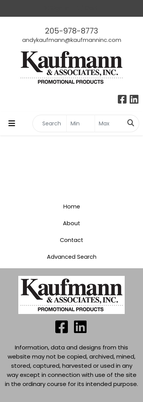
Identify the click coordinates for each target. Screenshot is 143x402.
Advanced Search (71, 257)
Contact (71, 240)
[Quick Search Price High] (109, 123)
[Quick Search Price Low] (80, 123)
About (71, 223)
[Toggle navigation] (12, 123)
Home (71, 206)
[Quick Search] (49, 123)
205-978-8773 (71, 31)
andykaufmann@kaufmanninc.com (71, 40)
